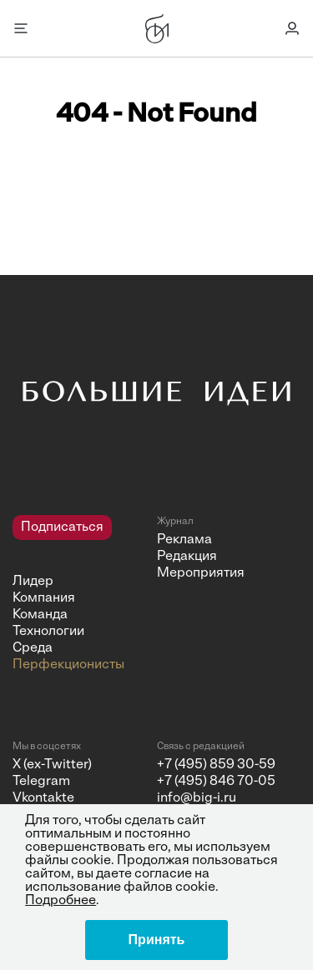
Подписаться (62, 527)
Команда (40, 615)
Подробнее (60, 901)
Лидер (33, 581)
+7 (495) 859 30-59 (216, 765)
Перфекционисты (68, 665)
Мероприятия (201, 573)
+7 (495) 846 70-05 (216, 781)
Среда (33, 648)
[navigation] (78, 594)
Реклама (184, 540)
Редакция (187, 556)
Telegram (41, 781)
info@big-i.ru (196, 798)
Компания (44, 598)
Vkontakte (43, 798)
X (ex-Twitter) (52, 765)
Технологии (48, 631)
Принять (157, 939)
